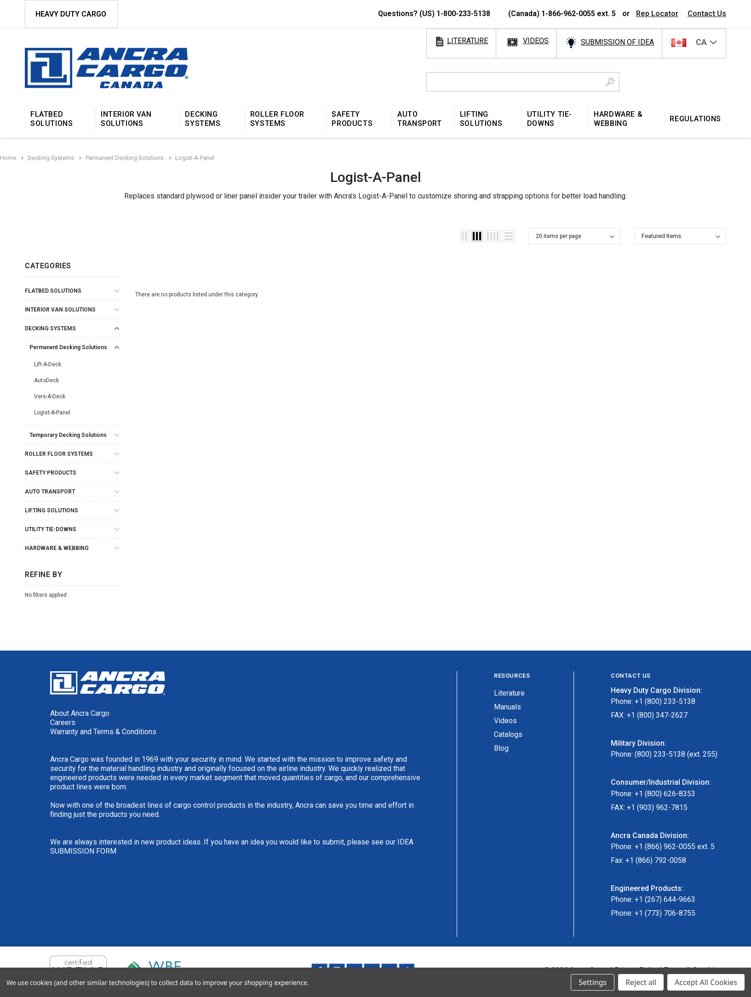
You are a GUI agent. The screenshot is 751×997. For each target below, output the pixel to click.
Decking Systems (50, 328)
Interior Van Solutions (60, 309)
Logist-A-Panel (52, 412)
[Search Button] (610, 82)
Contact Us (707, 13)
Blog (501, 748)
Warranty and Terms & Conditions (103, 731)
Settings (593, 982)
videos (536, 40)
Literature (509, 693)
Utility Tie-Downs (50, 529)
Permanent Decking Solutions (68, 347)
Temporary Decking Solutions (68, 435)
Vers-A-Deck (49, 396)
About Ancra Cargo (79, 713)
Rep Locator (657, 13)
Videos (505, 720)
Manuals (507, 706)
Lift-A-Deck (47, 364)
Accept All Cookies (706, 982)
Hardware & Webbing (57, 548)
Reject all (640, 982)
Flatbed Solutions (53, 291)
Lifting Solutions (51, 510)
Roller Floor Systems (59, 454)
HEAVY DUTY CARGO (70, 14)
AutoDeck (46, 380)
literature (467, 40)
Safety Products (50, 473)
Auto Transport (50, 491)
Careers (62, 722)
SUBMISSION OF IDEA (617, 42)
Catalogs (508, 734)
